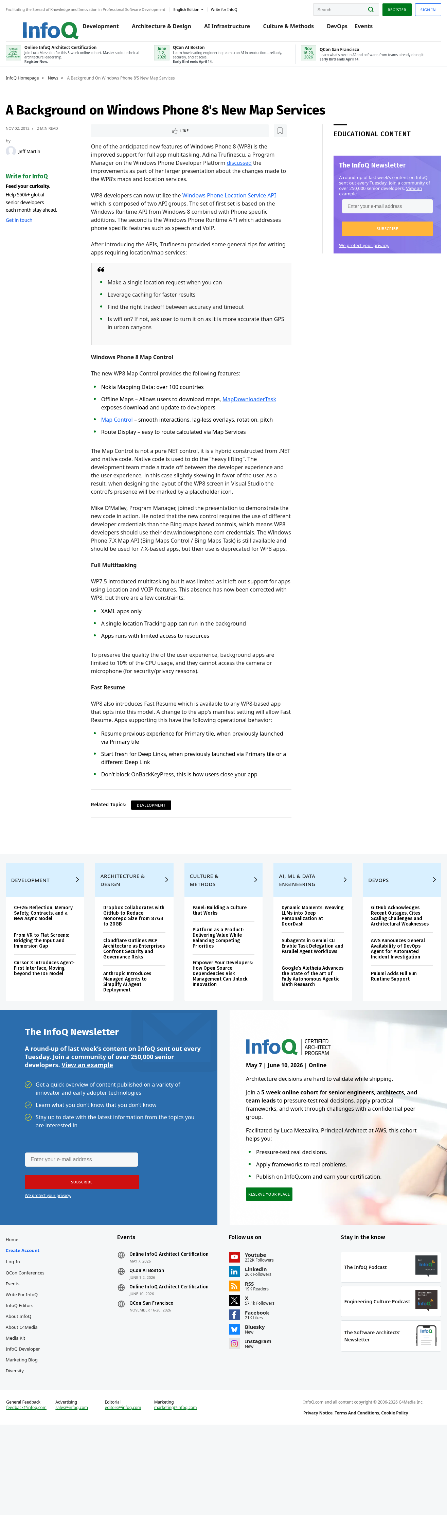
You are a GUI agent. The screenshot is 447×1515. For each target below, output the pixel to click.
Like (114, 140)
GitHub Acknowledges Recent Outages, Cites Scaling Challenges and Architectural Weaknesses (387, 965)
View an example (87, 1125)
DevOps (340, 28)
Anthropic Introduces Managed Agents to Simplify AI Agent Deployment (136, 1034)
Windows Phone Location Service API (234, 206)
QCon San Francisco (159, 1371)
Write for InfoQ (36, 1363)
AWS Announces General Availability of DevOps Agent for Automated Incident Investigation (389, 1001)
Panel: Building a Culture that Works (222, 957)
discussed (244, 173)
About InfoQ (33, 1384)
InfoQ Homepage (37, 87)
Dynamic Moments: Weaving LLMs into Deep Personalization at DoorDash (306, 963)
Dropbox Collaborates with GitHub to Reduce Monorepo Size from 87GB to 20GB (137, 963)
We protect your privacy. (349, 254)
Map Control (122, 430)
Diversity (29, 1439)
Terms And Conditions (352, 1496)
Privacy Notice (313, 1496)
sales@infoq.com (83, 1490)
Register (382, 8)
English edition (201, 8)
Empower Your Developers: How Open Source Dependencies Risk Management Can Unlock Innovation (220, 1020)
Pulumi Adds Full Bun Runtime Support (385, 1028)
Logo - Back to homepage (48, 24)
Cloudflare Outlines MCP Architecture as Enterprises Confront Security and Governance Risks (139, 998)
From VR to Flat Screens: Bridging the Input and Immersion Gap (56, 993)
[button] (372, 238)
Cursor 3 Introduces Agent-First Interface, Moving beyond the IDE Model (54, 1023)
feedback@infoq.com (41, 1490)
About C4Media (36, 1395)
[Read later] (136, 141)
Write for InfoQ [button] (239, 8)
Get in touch (33, 229)
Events (367, 28)
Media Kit (30, 1406)
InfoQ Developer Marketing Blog (37, 1422)
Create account (37, 1319)
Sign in (413, 8)
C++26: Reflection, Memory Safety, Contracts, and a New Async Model (52, 963)
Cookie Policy (389, 1496)
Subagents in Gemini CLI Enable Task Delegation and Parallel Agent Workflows (306, 996)
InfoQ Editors (34, 1374)
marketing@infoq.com (180, 1490)
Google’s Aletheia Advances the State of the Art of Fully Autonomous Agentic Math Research (304, 1031)
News (67, 87)
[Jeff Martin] (25, 160)
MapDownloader (249, 409)
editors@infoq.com (131, 1490)
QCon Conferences (39, 1341)
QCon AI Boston (154, 1339)
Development (104, 28)
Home (26, 1308)
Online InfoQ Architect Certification (176, 1322)
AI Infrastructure (231, 28)
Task (275, 409)
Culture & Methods (292, 28)
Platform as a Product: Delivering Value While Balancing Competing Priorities (220, 985)
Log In (28, 1330)
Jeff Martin (44, 160)
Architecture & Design (165, 28)
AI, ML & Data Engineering (294, 926)
